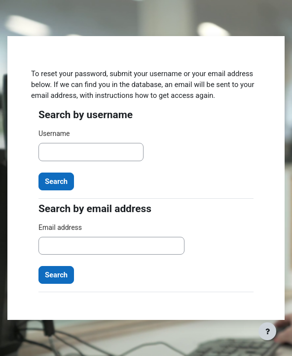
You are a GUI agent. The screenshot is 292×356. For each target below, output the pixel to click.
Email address (60, 227)
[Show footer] (267, 331)
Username (54, 133)
